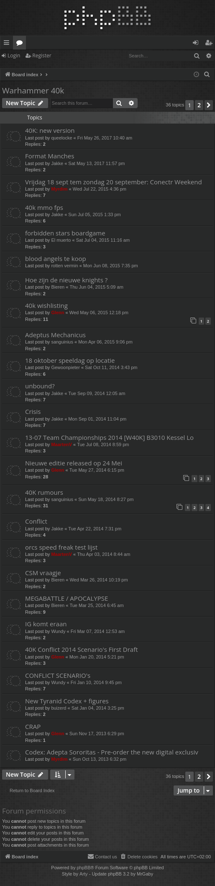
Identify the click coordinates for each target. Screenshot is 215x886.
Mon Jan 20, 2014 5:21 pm (96, 656)
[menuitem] (207, 74)
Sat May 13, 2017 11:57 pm (96, 163)
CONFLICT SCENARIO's (57, 675)
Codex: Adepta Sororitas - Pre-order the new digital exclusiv (111, 752)
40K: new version (50, 130)
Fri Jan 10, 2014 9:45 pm (96, 682)
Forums (21, 44)
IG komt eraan (46, 624)
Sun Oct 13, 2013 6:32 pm (99, 759)
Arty (83, 873)
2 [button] (199, 105)
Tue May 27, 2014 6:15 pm (96, 470)
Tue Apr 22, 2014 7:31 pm (94, 528)
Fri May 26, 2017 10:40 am (104, 137)
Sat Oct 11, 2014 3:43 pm (111, 367)
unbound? (40, 386)
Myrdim (59, 188)
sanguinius (62, 341)
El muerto (61, 240)
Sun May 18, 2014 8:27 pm (105, 499)
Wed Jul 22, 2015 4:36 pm (99, 188)
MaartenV (61, 444)
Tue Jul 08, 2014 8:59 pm (103, 444)
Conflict (36, 521)
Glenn (57, 312)
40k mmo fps (44, 207)
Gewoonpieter (65, 367)
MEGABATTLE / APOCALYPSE (66, 598)
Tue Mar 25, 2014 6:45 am (96, 605)
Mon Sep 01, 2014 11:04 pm (97, 418)
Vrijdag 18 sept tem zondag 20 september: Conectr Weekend (113, 182)
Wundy (58, 631)
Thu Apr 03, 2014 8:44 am (103, 554)
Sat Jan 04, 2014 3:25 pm (98, 707)
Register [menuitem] (210, 44)
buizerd (58, 707)
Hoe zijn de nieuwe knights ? (66, 280)
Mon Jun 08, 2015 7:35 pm (110, 265)
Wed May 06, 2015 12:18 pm (98, 312)
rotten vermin (64, 265)
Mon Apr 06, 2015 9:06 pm (105, 341)
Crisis (33, 411)
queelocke (61, 137)
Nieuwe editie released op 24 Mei (73, 463)
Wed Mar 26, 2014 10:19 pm (98, 579)
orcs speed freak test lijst (61, 547)
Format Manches (49, 156)
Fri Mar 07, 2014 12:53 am (98, 631)
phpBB (83, 867)
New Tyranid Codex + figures (67, 701)
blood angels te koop (55, 258)
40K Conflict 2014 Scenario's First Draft (81, 649)
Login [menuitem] (197, 44)
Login (14, 55)
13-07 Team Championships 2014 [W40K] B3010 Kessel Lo (109, 437)
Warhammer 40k (33, 90)
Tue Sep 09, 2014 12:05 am (96, 393)
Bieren (57, 286)
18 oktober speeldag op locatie (70, 360)
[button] (209, 105)
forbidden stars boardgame (65, 233)
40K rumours (44, 492)
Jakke (57, 163)
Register (41, 55)
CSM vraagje (43, 572)
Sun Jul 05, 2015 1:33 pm (94, 214)
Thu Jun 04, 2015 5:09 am (96, 286)
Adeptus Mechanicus (55, 335)
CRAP (33, 726)
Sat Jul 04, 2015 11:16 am (103, 240)
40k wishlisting (46, 305)
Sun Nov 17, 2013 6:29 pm (96, 733)
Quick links (8, 44)
